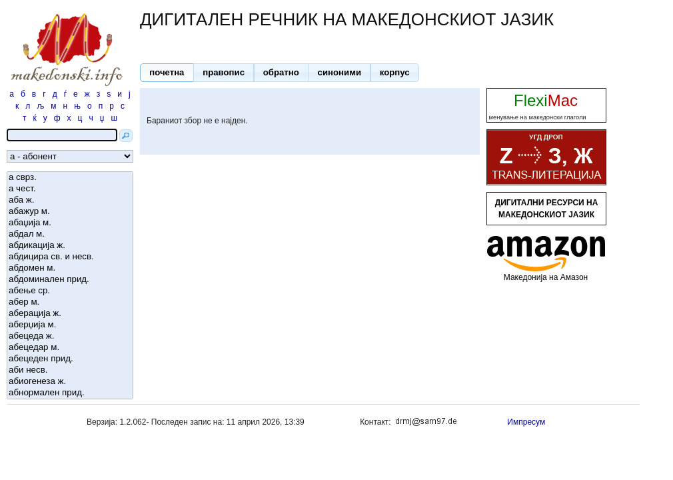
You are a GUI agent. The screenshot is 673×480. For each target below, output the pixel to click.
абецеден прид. (70, 359)
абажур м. (70, 211)
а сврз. (70, 177)
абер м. (70, 302)
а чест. (70, 189)
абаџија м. (70, 223)
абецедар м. (70, 347)
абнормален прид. (70, 393)
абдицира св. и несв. (70, 257)
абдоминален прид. (70, 279)
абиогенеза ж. (70, 381)
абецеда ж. (70, 336)
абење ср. (70, 291)
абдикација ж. (70, 245)
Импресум (526, 422)
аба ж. (70, 200)
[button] (167, 72)
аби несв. (70, 370)
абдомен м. (70, 268)
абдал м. (70, 234)
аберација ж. (70, 313)
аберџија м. (70, 325)
